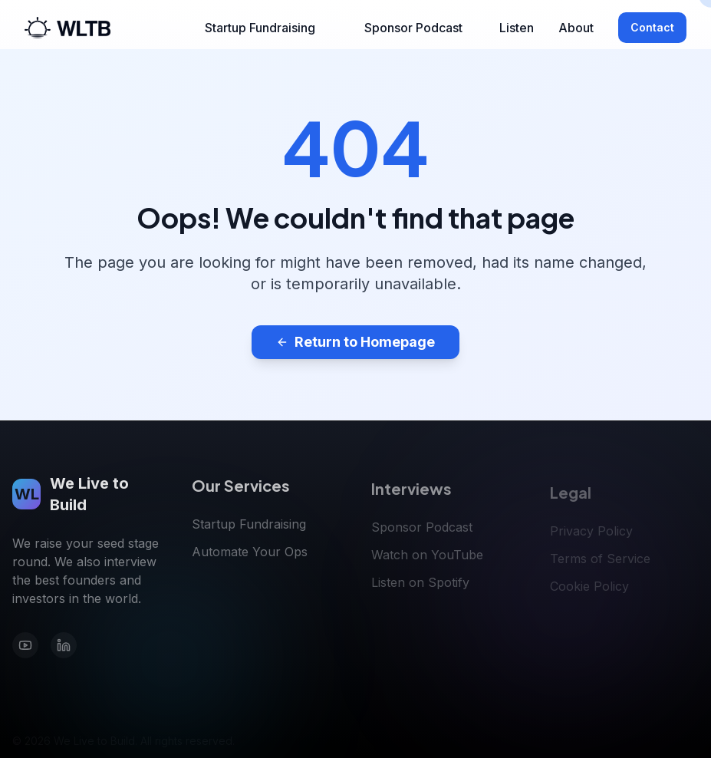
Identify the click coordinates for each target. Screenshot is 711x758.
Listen (516, 27)
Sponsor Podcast (413, 27)
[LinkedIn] (64, 648)
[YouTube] (25, 648)
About (576, 27)
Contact (652, 27)
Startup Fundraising (260, 27)
